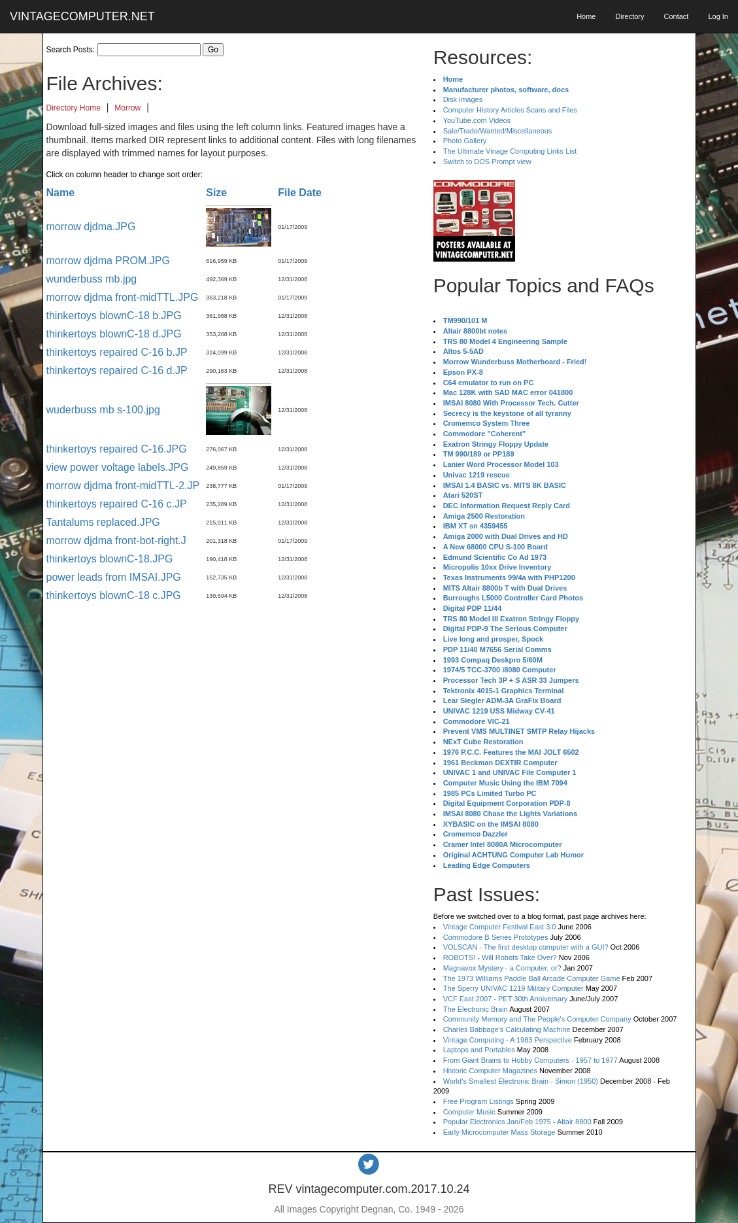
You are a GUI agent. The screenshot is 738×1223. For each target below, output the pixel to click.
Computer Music (469, 1112)
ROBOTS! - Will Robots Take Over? (500, 957)
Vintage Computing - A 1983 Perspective (507, 1040)
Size (216, 192)
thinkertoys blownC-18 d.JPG (114, 333)
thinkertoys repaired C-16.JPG (116, 449)
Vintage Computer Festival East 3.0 (499, 927)
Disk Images (463, 99)
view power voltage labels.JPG (117, 467)
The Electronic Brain (475, 1009)
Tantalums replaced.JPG (103, 522)
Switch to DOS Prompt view (487, 161)
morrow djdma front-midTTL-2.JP (123, 485)
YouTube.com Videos (477, 120)
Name (60, 192)
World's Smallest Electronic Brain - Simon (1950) (520, 1081)
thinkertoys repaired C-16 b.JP (117, 352)
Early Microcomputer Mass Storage (499, 1132)
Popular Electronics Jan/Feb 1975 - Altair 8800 (517, 1122)
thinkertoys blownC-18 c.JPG (113, 595)
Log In (718, 16)
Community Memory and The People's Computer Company (537, 1019)
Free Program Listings (478, 1101)
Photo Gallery (465, 141)
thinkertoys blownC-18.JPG (109, 558)
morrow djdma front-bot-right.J (116, 540)
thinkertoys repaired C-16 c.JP (116, 503)
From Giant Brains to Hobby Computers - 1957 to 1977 (530, 1060)
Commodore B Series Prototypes (495, 937)
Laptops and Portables (479, 1050)
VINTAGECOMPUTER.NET (82, 16)
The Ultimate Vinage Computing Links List (510, 151)
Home (586, 16)
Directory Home (73, 107)
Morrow (127, 107)
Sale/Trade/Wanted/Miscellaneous (497, 131)
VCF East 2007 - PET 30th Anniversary (505, 999)
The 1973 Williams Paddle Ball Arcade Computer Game (531, 978)
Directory (629, 16)
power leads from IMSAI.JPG (113, 577)
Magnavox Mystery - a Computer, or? (502, 968)
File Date (300, 192)
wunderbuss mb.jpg (91, 278)
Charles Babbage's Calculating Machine (507, 1029)
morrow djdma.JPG (91, 226)
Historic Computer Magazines (490, 1071)
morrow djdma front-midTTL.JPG (122, 297)
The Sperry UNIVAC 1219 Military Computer (513, 988)
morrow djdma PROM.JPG (108, 260)
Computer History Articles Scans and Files (510, 110)
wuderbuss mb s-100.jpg (103, 409)
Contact (675, 16)
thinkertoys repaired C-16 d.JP (117, 370)
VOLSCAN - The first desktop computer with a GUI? (526, 947)
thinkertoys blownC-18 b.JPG (114, 315)
